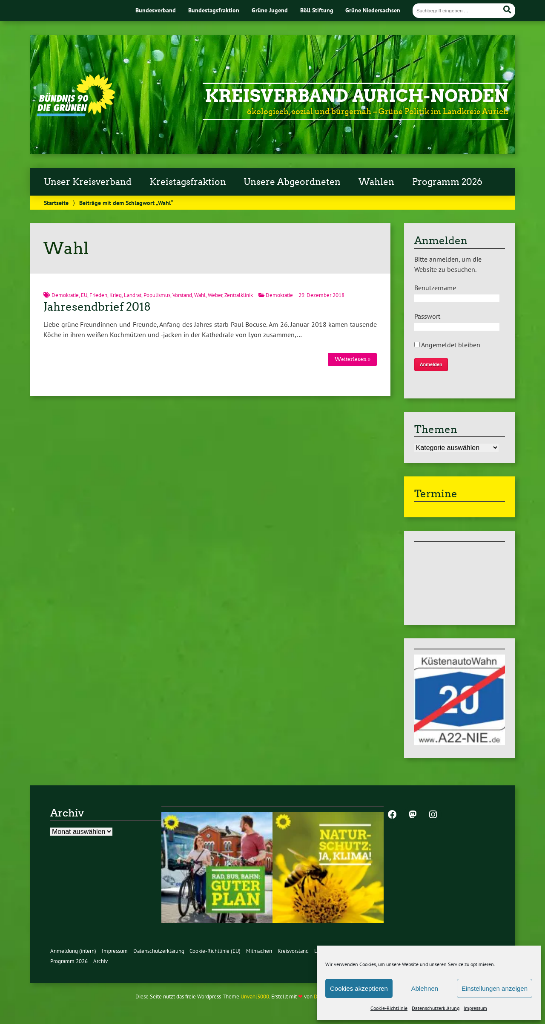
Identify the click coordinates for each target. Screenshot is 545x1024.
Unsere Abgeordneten (292, 181)
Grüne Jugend (270, 10)
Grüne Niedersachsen (372, 10)
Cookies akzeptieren (359, 988)
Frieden (98, 295)
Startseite (56, 203)
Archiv (100, 961)
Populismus (156, 295)
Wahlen (376, 181)
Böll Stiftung (316, 10)
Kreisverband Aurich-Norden (356, 96)
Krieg (115, 295)
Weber (215, 295)
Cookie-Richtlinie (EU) (215, 951)
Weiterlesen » (352, 359)
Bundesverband (155, 10)
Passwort (427, 316)
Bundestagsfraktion (213, 10)
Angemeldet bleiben (447, 344)
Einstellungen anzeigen (495, 988)
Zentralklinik (238, 295)
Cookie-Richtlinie (388, 1008)
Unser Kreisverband (88, 181)
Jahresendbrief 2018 (97, 307)
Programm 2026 (447, 181)
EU (84, 295)
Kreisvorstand (293, 951)
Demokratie (65, 295)
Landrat (132, 295)
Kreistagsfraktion (187, 181)
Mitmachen (259, 951)
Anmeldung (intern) (73, 951)
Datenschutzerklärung (435, 1008)
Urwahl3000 (255, 996)
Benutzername (435, 287)
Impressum (475, 1008)
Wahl (200, 295)
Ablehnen (424, 988)
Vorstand (182, 295)
